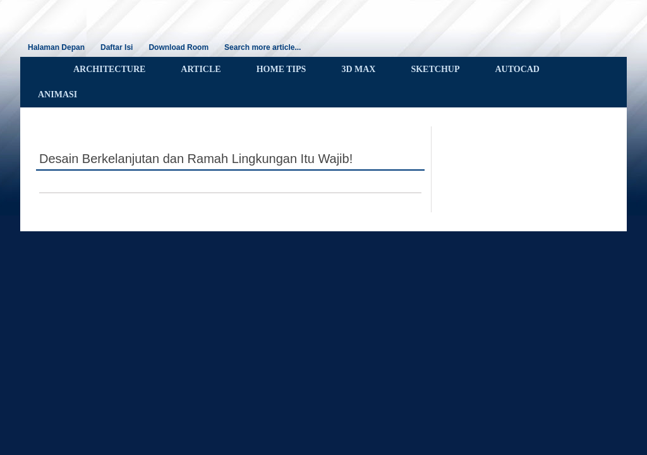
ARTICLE (201, 69)
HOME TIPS (281, 69)
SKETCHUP (435, 69)
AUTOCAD (517, 69)
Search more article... (262, 47)
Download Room (178, 47)
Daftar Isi (116, 47)
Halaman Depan (56, 47)
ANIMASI (57, 94)
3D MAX (358, 69)
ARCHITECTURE (109, 69)
